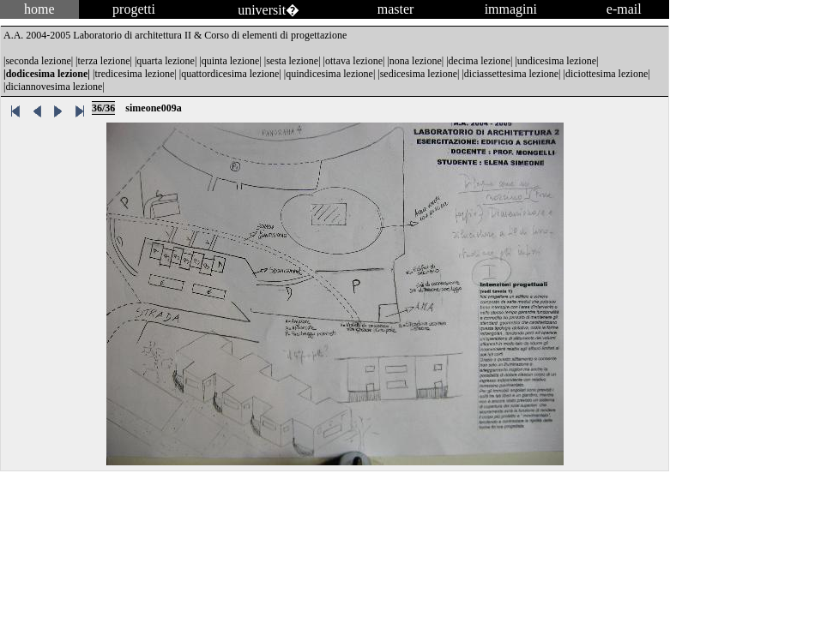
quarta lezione (165, 61)
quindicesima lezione (329, 74)
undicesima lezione (556, 61)
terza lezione (104, 61)
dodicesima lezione (47, 74)
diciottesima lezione (606, 74)
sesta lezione (292, 61)
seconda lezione (37, 61)
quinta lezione (231, 61)
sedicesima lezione (418, 74)
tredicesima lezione (134, 74)
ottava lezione (354, 61)
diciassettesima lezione (511, 74)
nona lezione (415, 61)
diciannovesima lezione (53, 87)
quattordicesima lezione (230, 74)
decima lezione (479, 61)
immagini (511, 9)
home (39, 9)
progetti (133, 9)
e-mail (624, 9)
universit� (268, 10)
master (395, 9)
